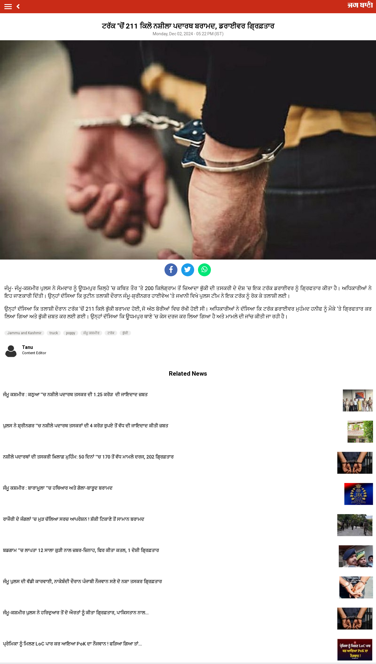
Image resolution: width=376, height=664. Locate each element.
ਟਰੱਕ (111, 333)
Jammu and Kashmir (24, 333)
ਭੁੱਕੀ (125, 333)
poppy (70, 333)
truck (54, 333)
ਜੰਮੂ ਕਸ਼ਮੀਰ (91, 333)
